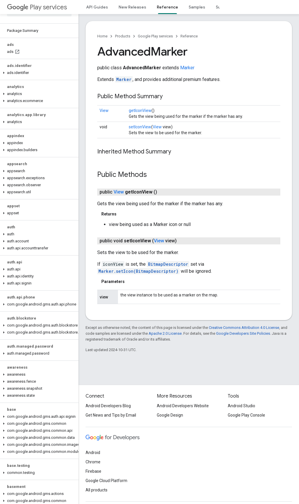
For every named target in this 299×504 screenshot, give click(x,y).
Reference (189, 36)
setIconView (140, 127)
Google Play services (155, 36)
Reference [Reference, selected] (167, 7)
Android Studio (241, 405)
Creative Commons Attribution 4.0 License (244, 327)
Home (102, 36)
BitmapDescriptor (168, 264)
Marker (187, 67)
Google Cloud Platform (106, 480)
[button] (38, 72)
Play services (37, 7)
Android (93, 452)
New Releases (132, 7)
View (104, 110)
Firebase (93, 471)
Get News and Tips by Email (111, 415)
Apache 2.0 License (165, 333)
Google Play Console (246, 415)
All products (96, 490)
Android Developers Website (183, 405)
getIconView (140, 110)
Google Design (170, 415)
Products (122, 36)
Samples (197, 7)
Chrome (93, 462)
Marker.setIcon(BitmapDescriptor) (138, 271)
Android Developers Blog (108, 405)
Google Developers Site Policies (243, 333)
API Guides (97, 7)
